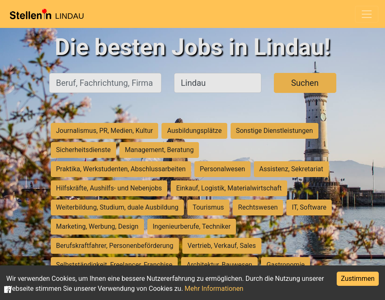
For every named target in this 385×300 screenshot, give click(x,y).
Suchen (304, 83)
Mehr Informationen (214, 288)
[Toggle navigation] (366, 14)
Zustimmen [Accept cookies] (358, 278)
